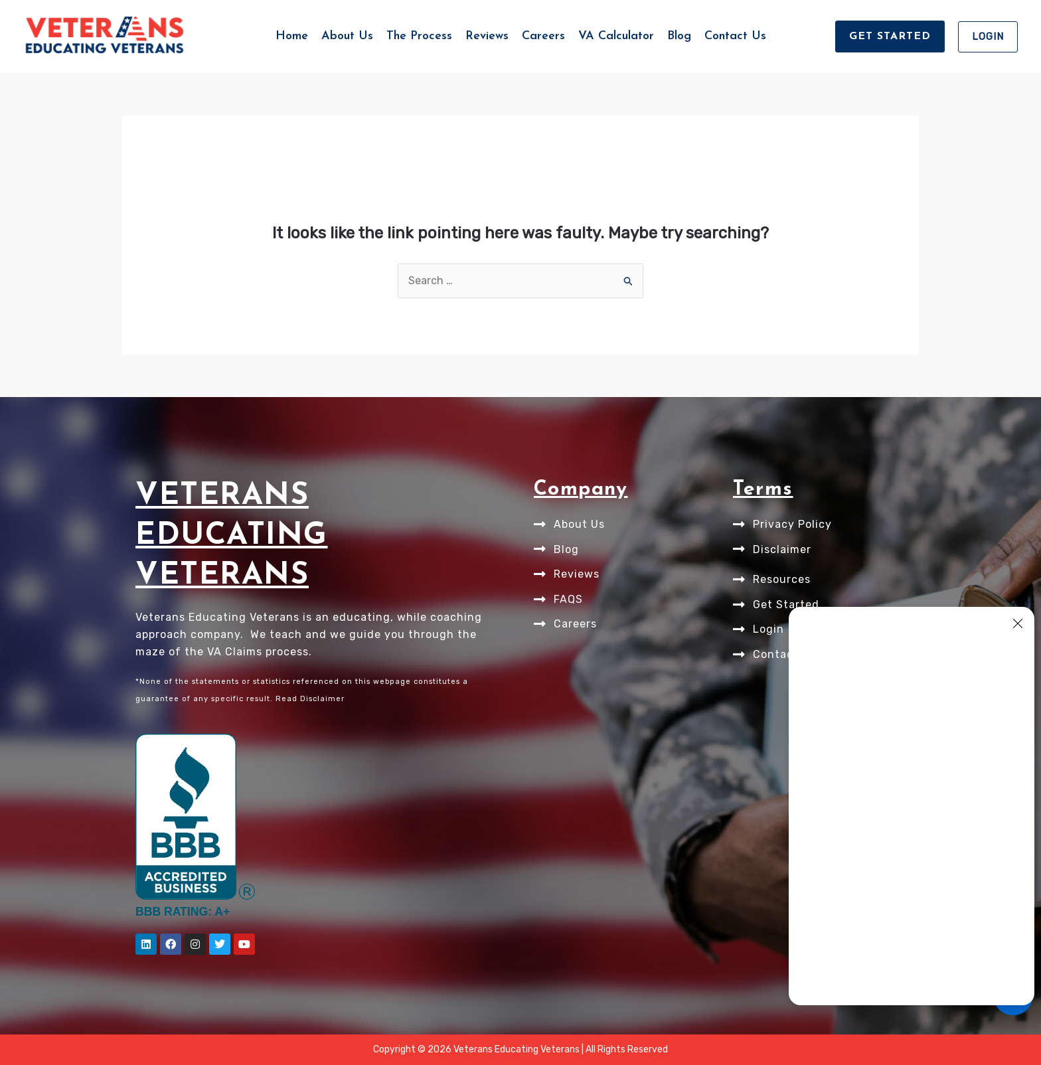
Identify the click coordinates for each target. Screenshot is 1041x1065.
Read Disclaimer (310, 699)
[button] (890, 36)
